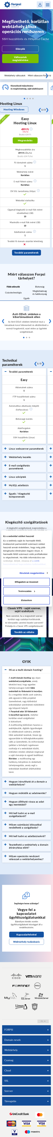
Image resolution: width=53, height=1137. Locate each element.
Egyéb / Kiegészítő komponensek (17, 495)
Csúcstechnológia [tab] (13, 292)
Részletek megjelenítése (32, 573)
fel (43, 1021)
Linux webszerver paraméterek (24, 448)
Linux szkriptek (15, 476)
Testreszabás (26, 591)
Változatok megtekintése (20, 59)
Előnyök (20, 48)
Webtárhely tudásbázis (26, 941)
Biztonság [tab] (39, 286)
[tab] (24, 371)
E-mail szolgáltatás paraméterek (17, 467)
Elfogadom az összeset (26, 582)
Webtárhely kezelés (17, 457)
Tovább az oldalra (24, 632)
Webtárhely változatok (14, 75)
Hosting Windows (14, 109)
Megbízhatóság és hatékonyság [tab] (40, 292)
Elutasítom (26, 600)
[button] (34, 162)
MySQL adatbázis (16, 485)
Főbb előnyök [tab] (13, 286)
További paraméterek (26, 252)
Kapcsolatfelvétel (26, 934)
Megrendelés (25, 140)
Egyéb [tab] (26, 298)
